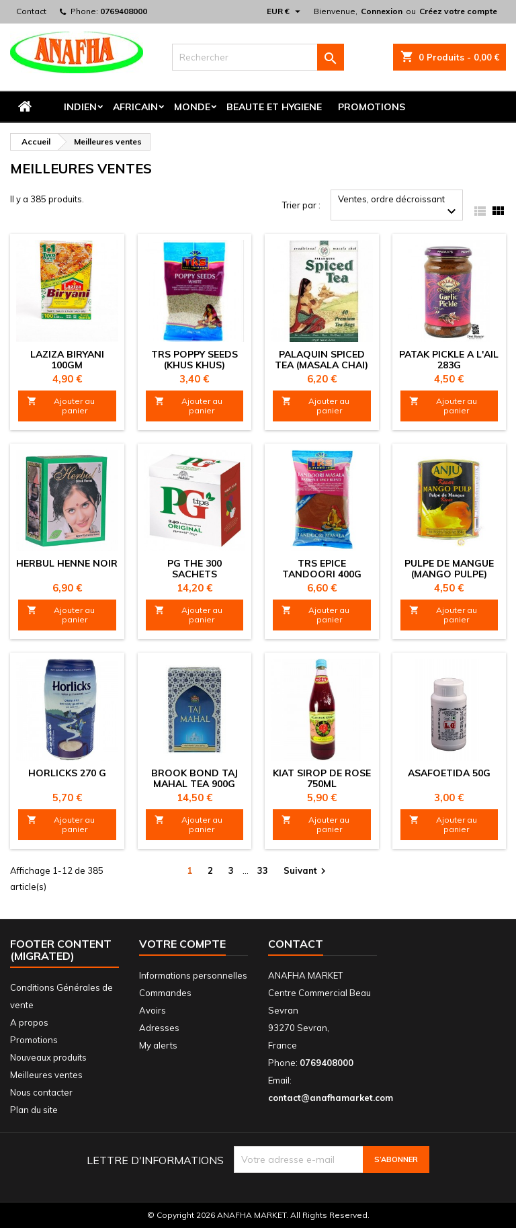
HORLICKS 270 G (67, 773)
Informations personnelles (193, 975)
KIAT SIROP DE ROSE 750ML (322, 778)
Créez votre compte (458, 11)
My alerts (158, 1045)
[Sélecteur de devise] (285, 11)
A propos (29, 1022)
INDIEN (80, 107)
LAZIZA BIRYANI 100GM (67, 359)
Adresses (159, 1027)
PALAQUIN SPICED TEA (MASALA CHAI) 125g (321, 365)
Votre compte (182, 943)
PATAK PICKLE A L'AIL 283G (449, 359)
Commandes (165, 992)
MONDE (192, 107)
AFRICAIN (135, 107)
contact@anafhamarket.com (330, 1097)
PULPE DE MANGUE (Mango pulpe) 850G (449, 574)
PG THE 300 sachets (194, 568)
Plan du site (34, 1109)
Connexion (381, 11)
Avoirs (152, 1010)
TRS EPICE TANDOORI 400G (321, 568)
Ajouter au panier (61, 405)
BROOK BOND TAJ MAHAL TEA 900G (194, 778)
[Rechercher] (258, 57)
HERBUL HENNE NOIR (67, 563)
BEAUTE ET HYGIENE (274, 107)
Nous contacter (41, 1092)
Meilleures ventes (46, 1074)
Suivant (306, 871)
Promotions (371, 107)
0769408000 (123, 11)
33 (262, 870)
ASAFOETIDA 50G (449, 773)
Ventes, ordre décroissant (399, 207)
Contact (31, 11)
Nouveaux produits (48, 1057)
